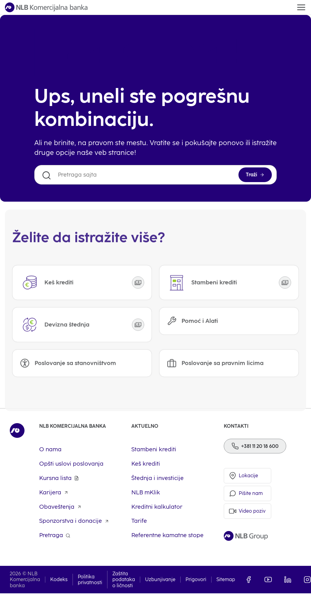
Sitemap (225, 579)
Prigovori (195, 579)
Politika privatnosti (90, 579)
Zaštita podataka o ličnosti (123, 579)
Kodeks (59, 579)
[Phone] (255, 446)
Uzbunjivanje (160, 579)
